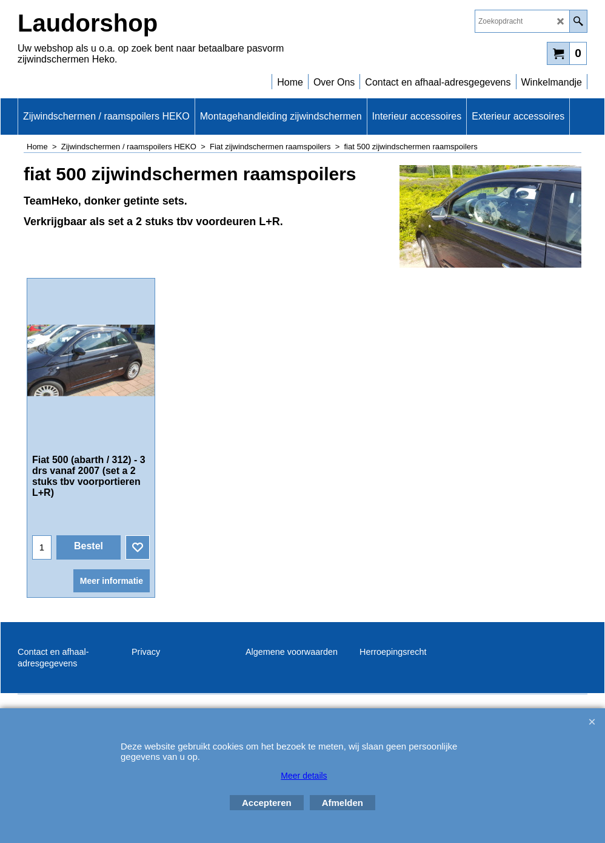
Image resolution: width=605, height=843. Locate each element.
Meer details (304, 775)
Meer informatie (111, 581)
